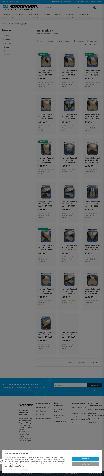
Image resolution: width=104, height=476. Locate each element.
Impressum (8, 470)
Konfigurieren (85, 464)
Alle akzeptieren (85, 459)
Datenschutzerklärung (21, 470)
